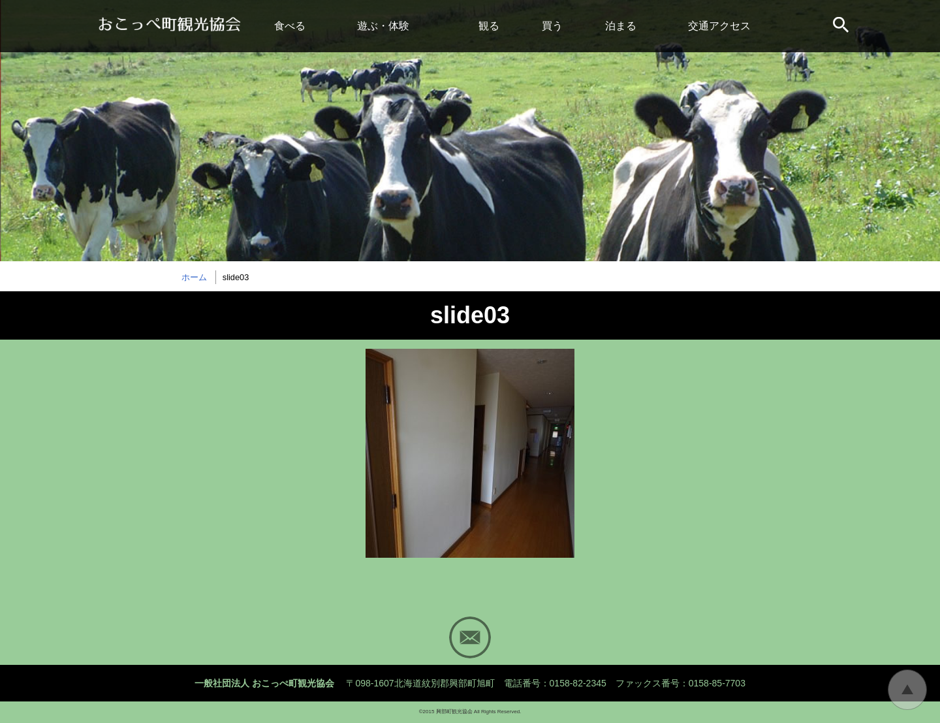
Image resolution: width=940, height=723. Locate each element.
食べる (290, 25)
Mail (470, 637)
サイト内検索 (842, 26)
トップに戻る (907, 689)
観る (488, 25)
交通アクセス (719, 25)
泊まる (620, 25)
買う (552, 25)
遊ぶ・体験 (383, 25)
